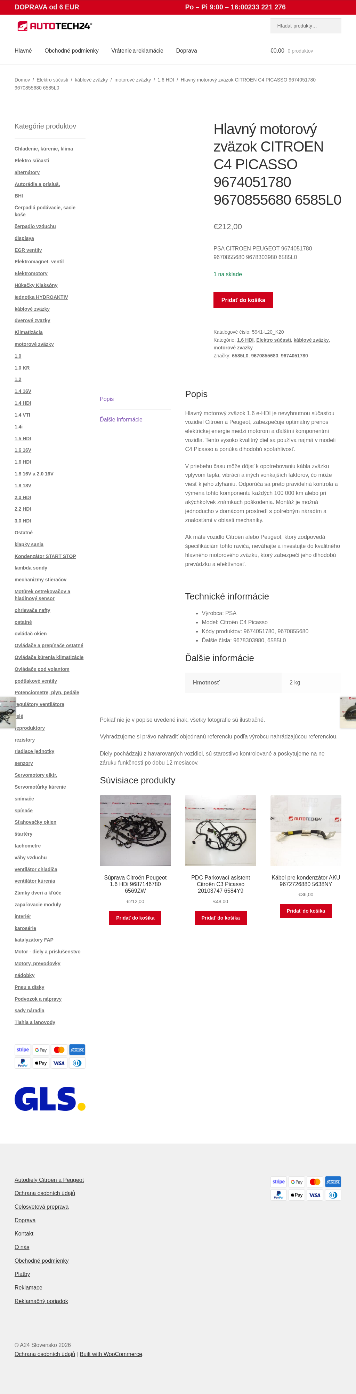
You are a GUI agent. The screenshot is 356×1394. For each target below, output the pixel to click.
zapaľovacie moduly (38, 904)
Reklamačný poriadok (41, 1301)
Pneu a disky (29, 987)
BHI (19, 196)
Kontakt (24, 1234)
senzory (24, 763)
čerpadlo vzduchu (35, 226)
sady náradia (29, 1010)
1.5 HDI (23, 438)
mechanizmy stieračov (40, 579)
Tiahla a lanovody (35, 1022)
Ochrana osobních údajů (45, 1193)
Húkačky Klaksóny (36, 285)
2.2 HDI (23, 509)
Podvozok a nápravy (38, 999)
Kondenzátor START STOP (45, 556)
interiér (23, 916)
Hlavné (23, 51)
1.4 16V (23, 391)
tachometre (28, 846)
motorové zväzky (132, 80)
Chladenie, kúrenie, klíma (44, 149)
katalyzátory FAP (34, 940)
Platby (22, 1274)
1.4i (19, 426)
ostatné (23, 622)
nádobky (25, 975)
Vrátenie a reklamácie (137, 51)
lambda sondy (31, 568)
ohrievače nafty (32, 610)
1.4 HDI (23, 403)
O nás (22, 1247)
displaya (24, 238)
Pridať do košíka (243, 300)
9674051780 (294, 355)
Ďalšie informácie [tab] (121, 420)
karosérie (25, 928)
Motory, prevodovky (37, 963)
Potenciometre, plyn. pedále (47, 692)
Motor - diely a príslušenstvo (48, 951)
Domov (22, 80)
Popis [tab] (107, 399)
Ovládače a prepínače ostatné (49, 645)
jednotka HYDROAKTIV (41, 297)
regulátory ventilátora (39, 704)
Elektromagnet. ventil (39, 261)
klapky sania (29, 544)
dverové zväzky (32, 320)
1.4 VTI (22, 415)
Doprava (186, 51)
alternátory (27, 172)
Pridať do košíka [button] (135, 918)
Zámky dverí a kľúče (38, 893)
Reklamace (28, 1288)
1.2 (18, 379)
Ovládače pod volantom (42, 669)
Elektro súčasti (52, 80)
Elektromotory (31, 273)
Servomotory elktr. (36, 775)
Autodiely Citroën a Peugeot (49, 1180)
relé (19, 716)
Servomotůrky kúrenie (40, 787)
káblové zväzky (91, 80)
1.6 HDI (165, 80)
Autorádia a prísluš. (37, 184)
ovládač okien (31, 633)
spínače (24, 810)
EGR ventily (28, 250)
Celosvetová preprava (42, 1207)
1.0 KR (22, 368)
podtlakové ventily (36, 681)
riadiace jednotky (34, 751)
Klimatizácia (29, 332)
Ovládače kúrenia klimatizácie (49, 657)
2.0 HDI (23, 497)
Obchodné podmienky (71, 51)
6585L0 (240, 355)
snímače (24, 798)
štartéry (23, 834)
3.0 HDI (23, 521)
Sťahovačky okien (35, 822)
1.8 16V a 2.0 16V (34, 474)
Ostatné (24, 532)
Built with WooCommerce (111, 1354)
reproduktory (30, 728)
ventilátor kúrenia (35, 881)
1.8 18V (23, 485)
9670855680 (264, 355)
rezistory (25, 740)
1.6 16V (23, 450)
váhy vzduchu (31, 857)
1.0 (18, 356)
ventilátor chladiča (36, 869)
